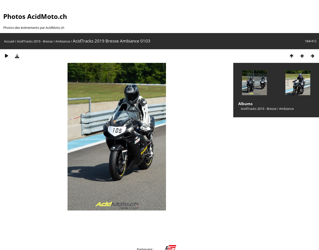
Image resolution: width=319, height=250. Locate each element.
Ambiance (62, 41)
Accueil (9, 41)
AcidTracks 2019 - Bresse (35, 41)
